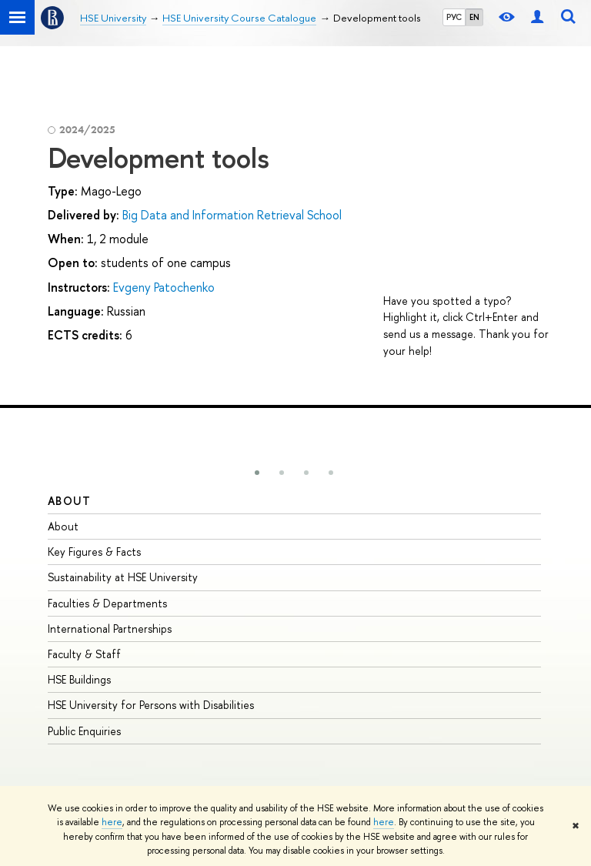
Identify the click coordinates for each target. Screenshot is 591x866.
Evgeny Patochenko (164, 287)
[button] (257, 473)
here (112, 822)
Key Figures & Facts (94, 551)
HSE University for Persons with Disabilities (151, 704)
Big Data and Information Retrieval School (232, 214)
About (69, 500)
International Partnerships (110, 628)
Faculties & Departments (107, 603)
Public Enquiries (84, 731)
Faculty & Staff (84, 654)
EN (474, 17)
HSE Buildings (79, 679)
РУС (454, 17)
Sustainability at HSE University (123, 577)
